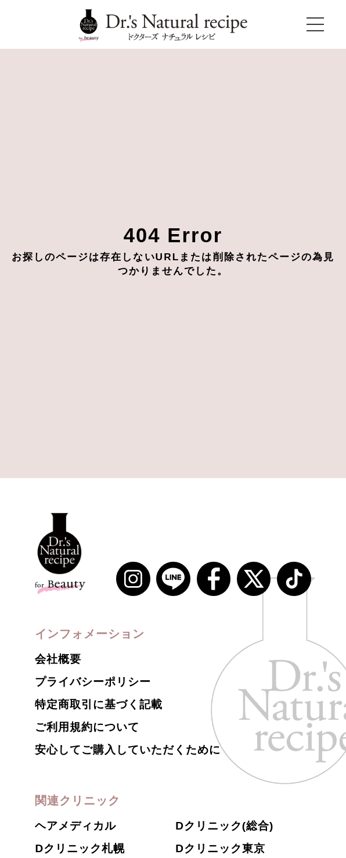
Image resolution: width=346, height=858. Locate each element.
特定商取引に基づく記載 (98, 704)
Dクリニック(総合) (224, 826)
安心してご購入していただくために (127, 750)
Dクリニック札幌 (79, 848)
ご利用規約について (87, 727)
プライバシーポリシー (93, 682)
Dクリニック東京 (220, 848)
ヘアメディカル (75, 826)
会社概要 (58, 659)
